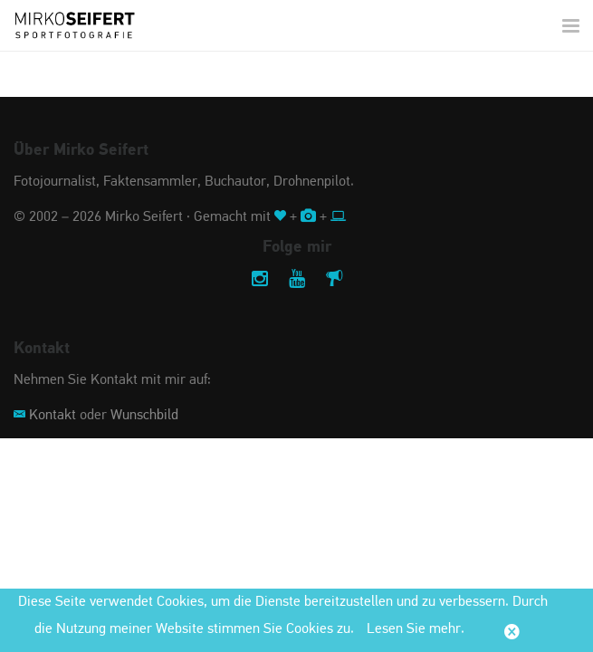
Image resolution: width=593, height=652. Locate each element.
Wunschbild (144, 415)
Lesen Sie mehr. (415, 629)
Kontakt (52, 415)
